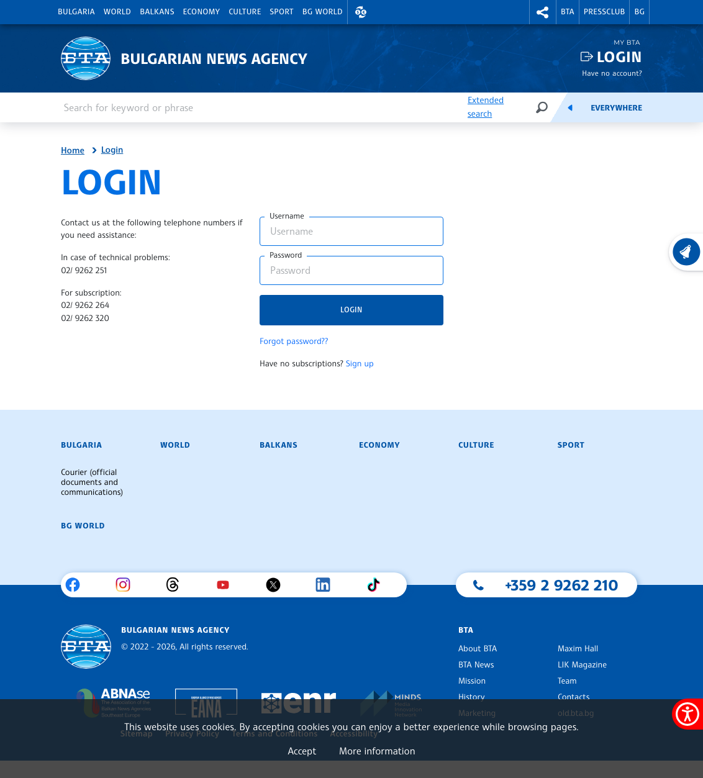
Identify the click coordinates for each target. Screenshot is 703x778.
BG (639, 12)
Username (287, 216)
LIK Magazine (582, 665)
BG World (322, 12)
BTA (567, 12)
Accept (302, 750)
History (471, 697)
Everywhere (616, 108)
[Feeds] (570, 107)
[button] (361, 12)
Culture (245, 12)
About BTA (477, 649)
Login (619, 57)
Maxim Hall (578, 649)
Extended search (486, 107)
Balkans (157, 12)
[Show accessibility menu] (687, 714)
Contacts (573, 697)
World (117, 12)
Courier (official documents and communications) (92, 482)
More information (377, 750)
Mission (472, 681)
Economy (201, 12)
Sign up (360, 364)
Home (72, 151)
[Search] (541, 107)
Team (567, 681)
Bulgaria (76, 12)
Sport (282, 12)
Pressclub (604, 12)
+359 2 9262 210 (562, 585)
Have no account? (612, 73)
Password (286, 255)
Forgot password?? (294, 341)
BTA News (476, 665)
